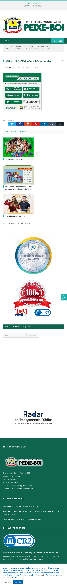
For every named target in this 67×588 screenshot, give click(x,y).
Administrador (12, 68)
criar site (18, 553)
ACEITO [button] (18, 582)
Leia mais (41, 575)
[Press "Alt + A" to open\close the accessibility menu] (64, 297)
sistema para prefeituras (34, 553)
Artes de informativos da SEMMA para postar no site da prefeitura (18, 187)
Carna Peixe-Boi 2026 (33, 6)
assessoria (7, 556)
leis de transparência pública (18, 559)
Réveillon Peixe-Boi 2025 (15, 216)
